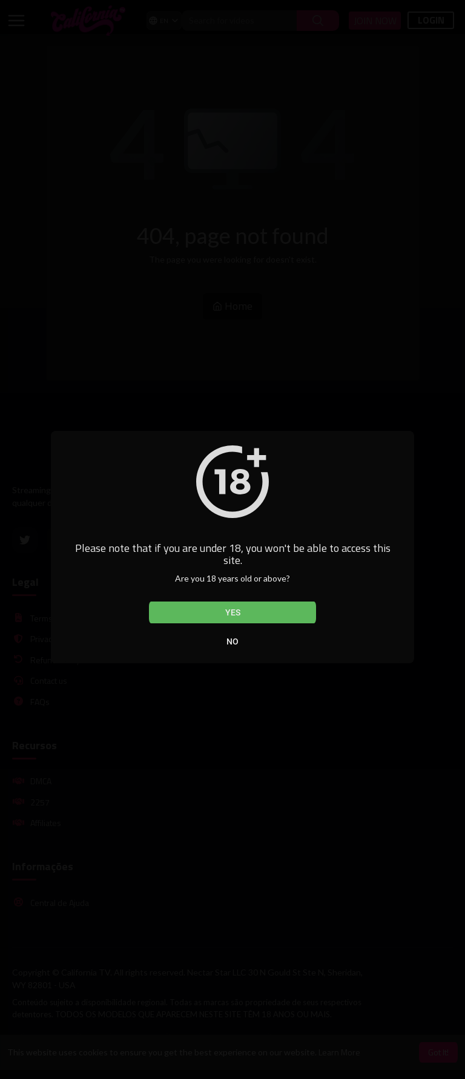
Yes (232, 612)
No (232, 641)
